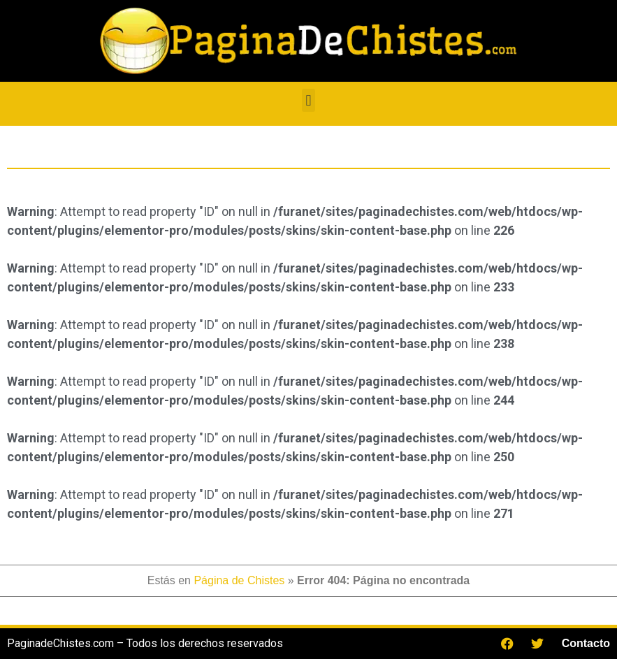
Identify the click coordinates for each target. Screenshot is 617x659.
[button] (308, 100)
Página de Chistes (239, 580)
